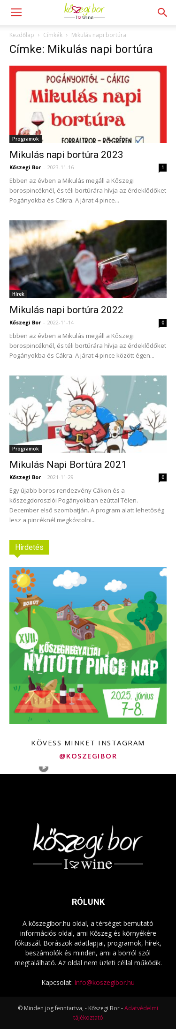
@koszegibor (88, 755)
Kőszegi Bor (25, 167)
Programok (25, 138)
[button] (163, 12)
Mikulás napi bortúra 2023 (66, 154)
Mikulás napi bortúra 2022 (66, 309)
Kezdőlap (21, 35)
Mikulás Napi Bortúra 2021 (68, 464)
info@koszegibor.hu (105, 982)
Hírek (18, 294)
